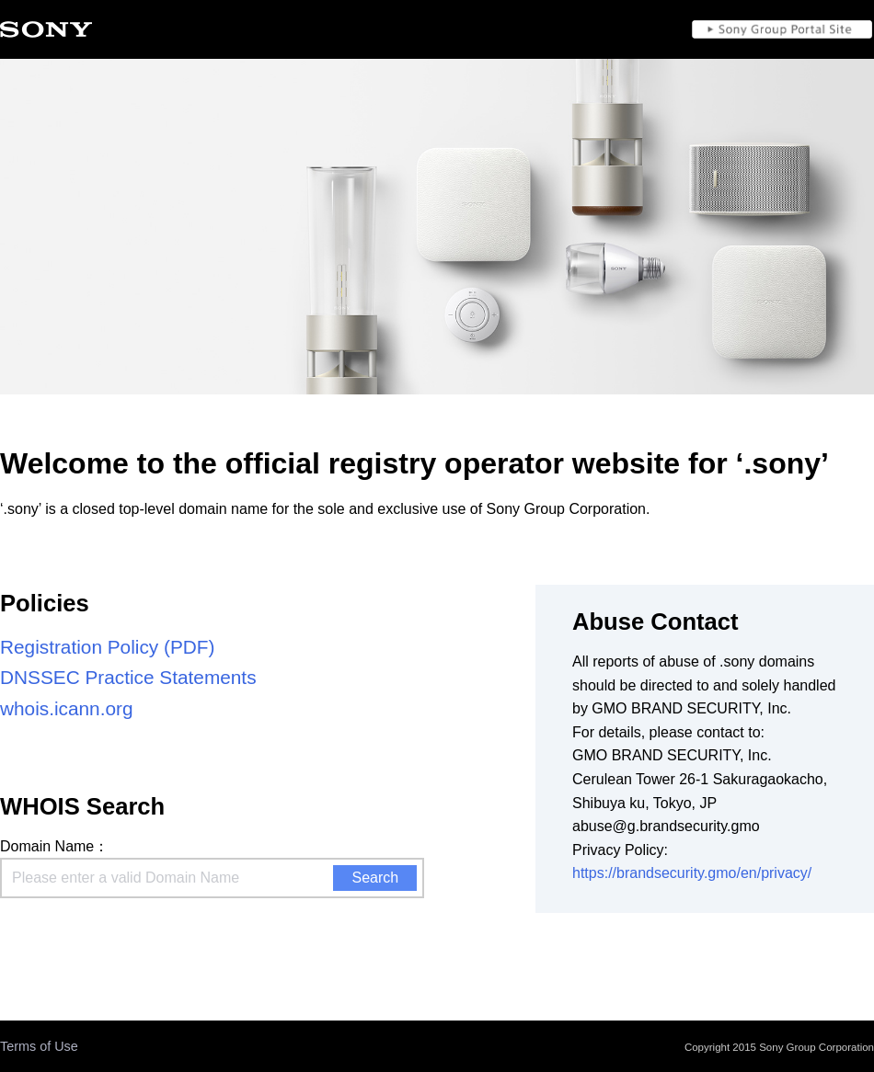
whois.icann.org (66, 708)
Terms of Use (39, 1046)
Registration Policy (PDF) (107, 646)
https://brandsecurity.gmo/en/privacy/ (691, 873)
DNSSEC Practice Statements (128, 677)
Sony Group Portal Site (782, 29)
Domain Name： (54, 846)
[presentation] (140, 939)
